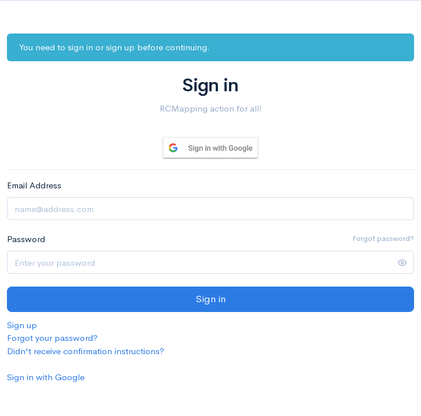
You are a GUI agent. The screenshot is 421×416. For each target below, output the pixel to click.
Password (26, 238)
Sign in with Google (45, 377)
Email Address (34, 185)
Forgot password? (383, 238)
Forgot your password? (52, 337)
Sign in (210, 299)
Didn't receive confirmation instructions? (85, 351)
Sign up (22, 325)
